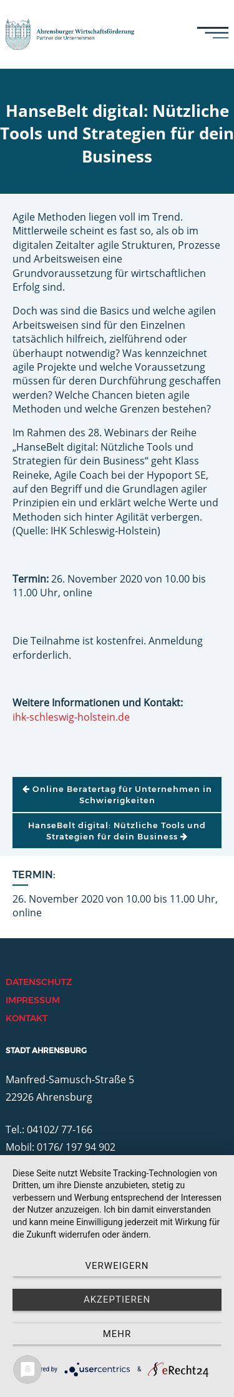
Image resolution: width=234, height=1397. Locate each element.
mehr (117, 1333)
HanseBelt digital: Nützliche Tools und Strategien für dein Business (117, 830)
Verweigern (117, 1265)
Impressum (33, 1000)
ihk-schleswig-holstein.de (71, 717)
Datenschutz (39, 982)
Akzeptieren (117, 1299)
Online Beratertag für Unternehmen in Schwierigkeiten (117, 794)
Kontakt (26, 1018)
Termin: (34, 875)
